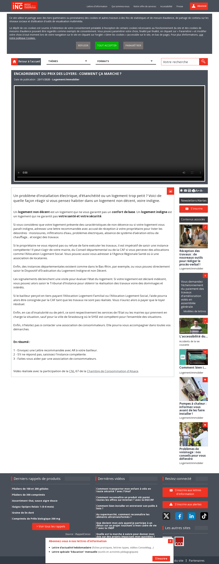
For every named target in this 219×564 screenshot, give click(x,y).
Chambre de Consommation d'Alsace (112, 371)
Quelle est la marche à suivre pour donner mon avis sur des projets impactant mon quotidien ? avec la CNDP (125, 536)
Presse (180, 6)
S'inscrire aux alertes (188, 504)
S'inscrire (197, 208)
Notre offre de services (145, 6)
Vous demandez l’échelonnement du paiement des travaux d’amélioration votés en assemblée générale (192, 294)
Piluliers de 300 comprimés (28, 494)
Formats (103, 61)
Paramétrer (133, 45)
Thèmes (53, 61)
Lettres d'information (97, 6)
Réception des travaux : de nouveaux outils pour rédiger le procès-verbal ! (191, 257)
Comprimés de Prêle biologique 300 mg (36, 518)
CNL (72, 371)
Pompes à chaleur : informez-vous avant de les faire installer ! (193, 409)
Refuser (83, 45)
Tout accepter (107, 45)
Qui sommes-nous (120, 6)
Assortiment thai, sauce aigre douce (34, 500)
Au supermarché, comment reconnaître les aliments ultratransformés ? (123, 516)
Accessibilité (166, 6)
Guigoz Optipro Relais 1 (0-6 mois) (33, 506)
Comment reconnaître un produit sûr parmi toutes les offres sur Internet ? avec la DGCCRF (125, 498)
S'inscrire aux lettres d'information (188, 492)
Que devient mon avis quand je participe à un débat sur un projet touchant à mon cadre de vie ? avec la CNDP (126, 525)
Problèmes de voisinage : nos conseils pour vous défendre (192, 454)
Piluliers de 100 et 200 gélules (30, 488)
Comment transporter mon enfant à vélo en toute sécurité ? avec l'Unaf (123, 490)
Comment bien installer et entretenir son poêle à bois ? (126, 507)
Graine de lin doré (23, 512)
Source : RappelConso (77, 534)
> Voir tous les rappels (50, 526)
